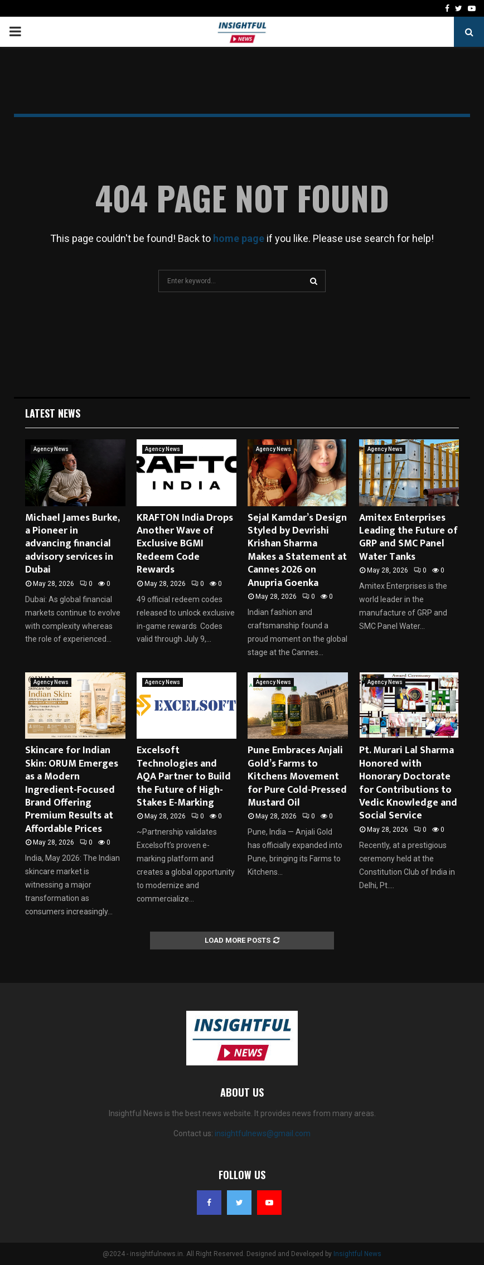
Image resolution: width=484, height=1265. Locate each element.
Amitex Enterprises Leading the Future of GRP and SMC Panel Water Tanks (408, 537)
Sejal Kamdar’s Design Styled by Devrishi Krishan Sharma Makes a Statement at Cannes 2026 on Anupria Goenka (297, 551)
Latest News (52, 413)
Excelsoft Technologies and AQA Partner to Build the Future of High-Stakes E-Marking (184, 776)
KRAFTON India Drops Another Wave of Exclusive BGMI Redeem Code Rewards (185, 544)
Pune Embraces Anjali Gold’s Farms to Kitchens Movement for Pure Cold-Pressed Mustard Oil (297, 776)
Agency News (51, 449)
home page (238, 238)
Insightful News (357, 1254)
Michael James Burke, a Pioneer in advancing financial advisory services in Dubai (72, 544)
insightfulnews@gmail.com (263, 1133)
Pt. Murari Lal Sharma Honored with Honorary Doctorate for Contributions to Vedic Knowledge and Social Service (408, 783)
